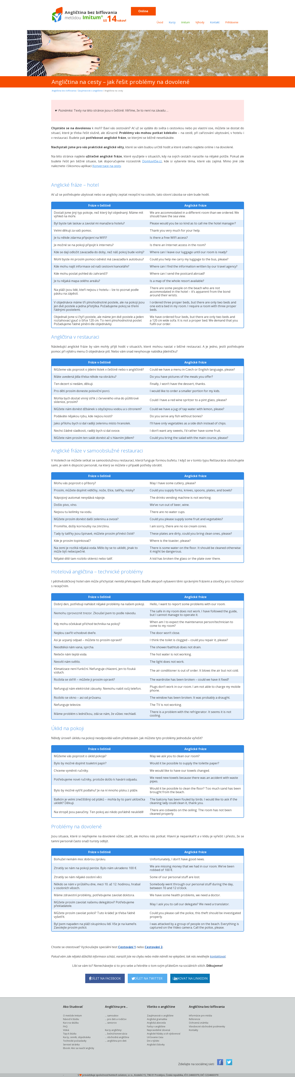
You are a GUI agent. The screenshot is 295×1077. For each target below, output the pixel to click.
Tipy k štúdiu (69, 1033)
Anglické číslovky (156, 1044)
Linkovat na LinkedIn (190, 978)
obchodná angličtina (118, 1037)
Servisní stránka (71, 1044)
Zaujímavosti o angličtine (90, 90)
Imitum (185, 22)
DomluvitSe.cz (152, 161)
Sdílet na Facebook (105, 978)
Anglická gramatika (157, 1019)
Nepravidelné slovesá (158, 1030)
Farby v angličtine (156, 1026)
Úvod (160, 22)
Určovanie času (155, 1037)
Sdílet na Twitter (147, 978)
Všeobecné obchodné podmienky (207, 1026)
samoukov (112, 1015)
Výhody (199, 22)
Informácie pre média (200, 1015)
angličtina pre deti (116, 1040)
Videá (66, 1030)
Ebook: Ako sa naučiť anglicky (78, 1048)
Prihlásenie (231, 22)
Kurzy (172, 22)
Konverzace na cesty (106, 166)
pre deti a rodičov (116, 1019)
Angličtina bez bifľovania (64, 90)
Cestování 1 (127, 947)
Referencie (194, 1019)
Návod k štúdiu (71, 1019)
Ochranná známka (198, 1022)
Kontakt (215, 22)
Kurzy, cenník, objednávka (76, 1037)
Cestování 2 (153, 947)
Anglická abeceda (156, 1022)
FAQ (65, 1026)
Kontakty (193, 1030)
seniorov (112, 1022)
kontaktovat (218, 956)
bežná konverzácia (117, 1033)
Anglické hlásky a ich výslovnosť (163, 1033)
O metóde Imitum (72, 1015)
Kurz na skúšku (71, 1022)
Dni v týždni (153, 1040)
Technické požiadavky (74, 1040)
